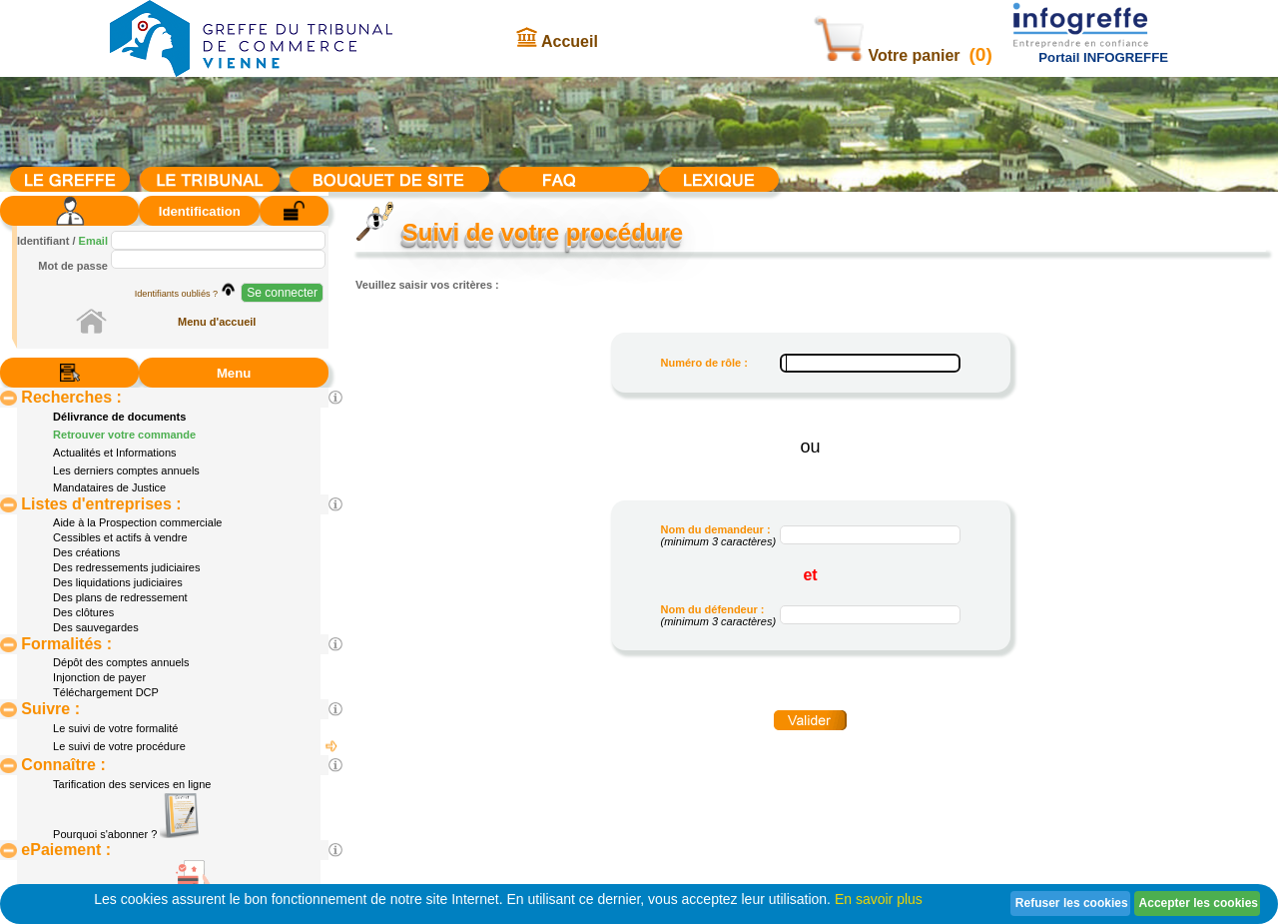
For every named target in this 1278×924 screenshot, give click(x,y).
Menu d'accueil (217, 322)
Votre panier (889, 55)
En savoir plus (879, 899)
